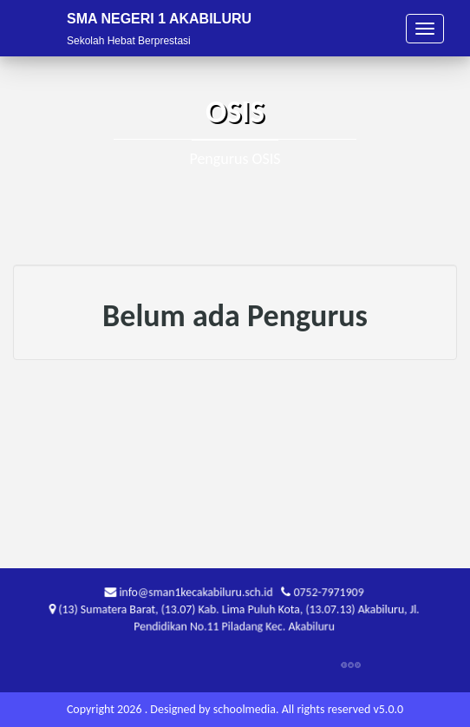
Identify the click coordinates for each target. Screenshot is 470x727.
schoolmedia (244, 709)
